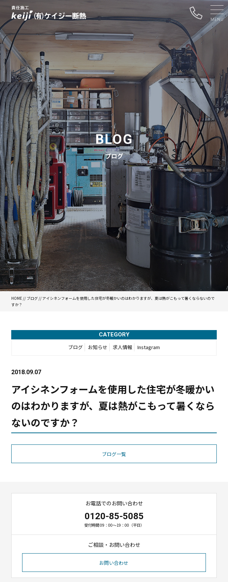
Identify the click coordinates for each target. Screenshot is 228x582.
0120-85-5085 (114, 516)
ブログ (32, 298)
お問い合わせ (113, 562)
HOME (16, 298)
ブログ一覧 (114, 454)
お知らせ (97, 347)
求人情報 (122, 347)
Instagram (148, 347)
